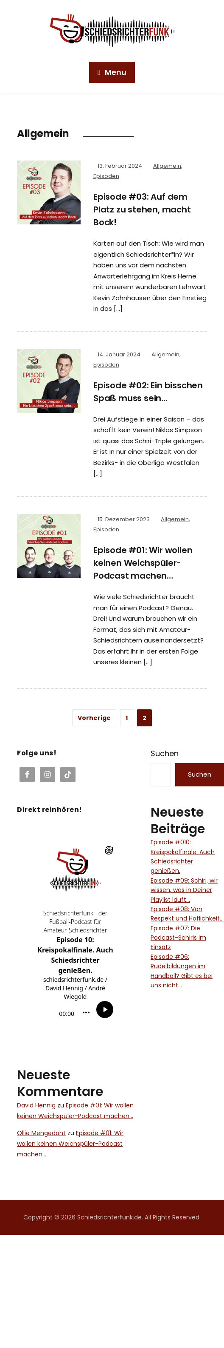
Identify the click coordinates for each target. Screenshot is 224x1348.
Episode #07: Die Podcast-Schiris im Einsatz (178, 938)
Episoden (106, 176)
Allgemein (167, 166)
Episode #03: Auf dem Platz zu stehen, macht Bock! (142, 209)
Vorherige (94, 718)
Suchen (165, 753)
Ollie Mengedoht (41, 1133)
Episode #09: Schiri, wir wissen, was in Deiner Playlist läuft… (184, 890)
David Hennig (36, 1105)
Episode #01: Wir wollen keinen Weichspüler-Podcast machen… (142, 563)
